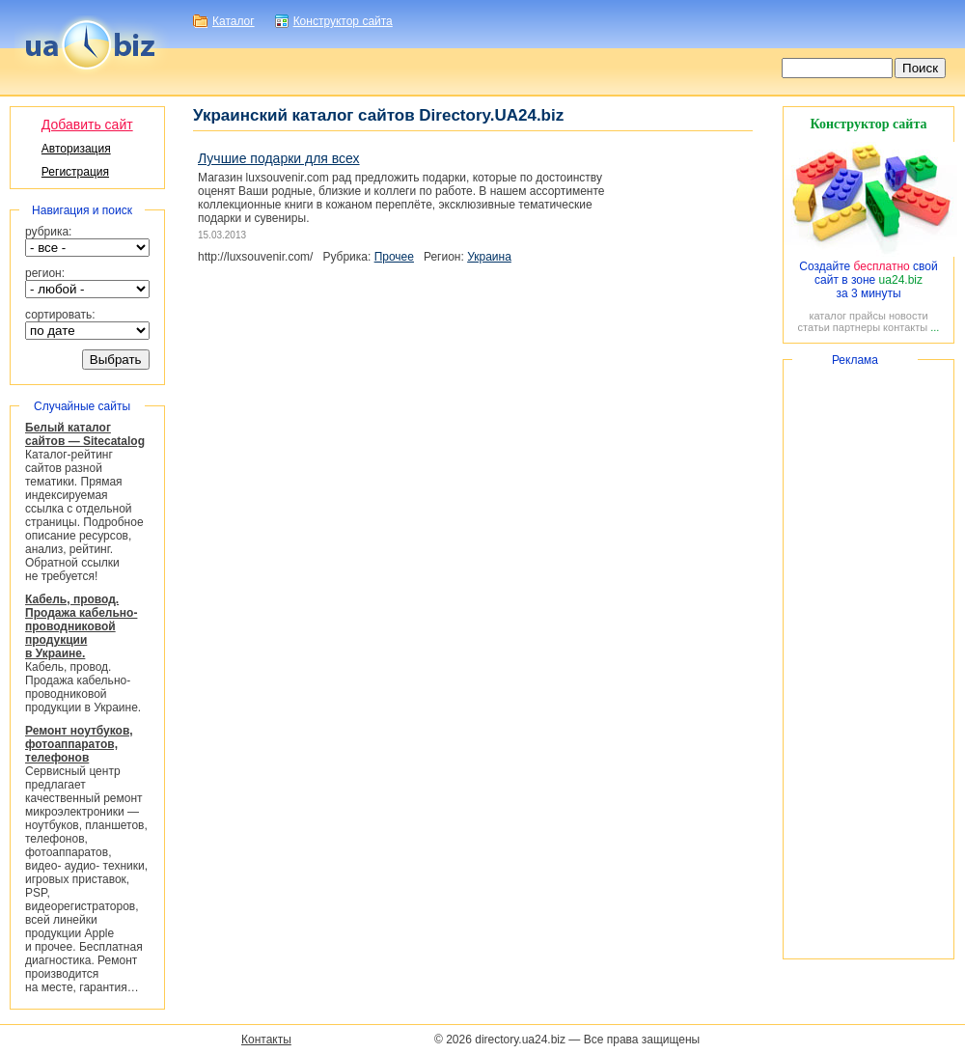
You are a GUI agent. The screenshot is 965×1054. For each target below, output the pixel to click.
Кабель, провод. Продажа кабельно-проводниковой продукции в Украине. (81, 626)
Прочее (394, 257)
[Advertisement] (868, 659)
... (934, 327)
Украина (489, 257)
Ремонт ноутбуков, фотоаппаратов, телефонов (79, 744)
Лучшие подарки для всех (279, 158)
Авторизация (76, 148)
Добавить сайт (87, 124)
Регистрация (75, 172)
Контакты (266, 1039)
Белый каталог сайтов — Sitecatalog (85, 434)
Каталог (233, 21)
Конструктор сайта (343, 21)
